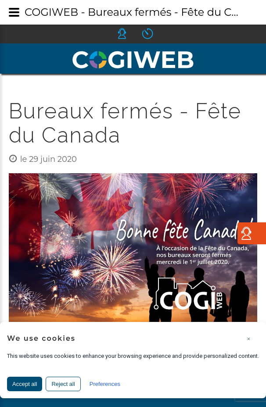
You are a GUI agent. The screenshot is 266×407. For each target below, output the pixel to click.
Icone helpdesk (130, 33)
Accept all (24, 384)
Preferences (105, 384)
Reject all (63, 384)
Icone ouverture (155, 33)
